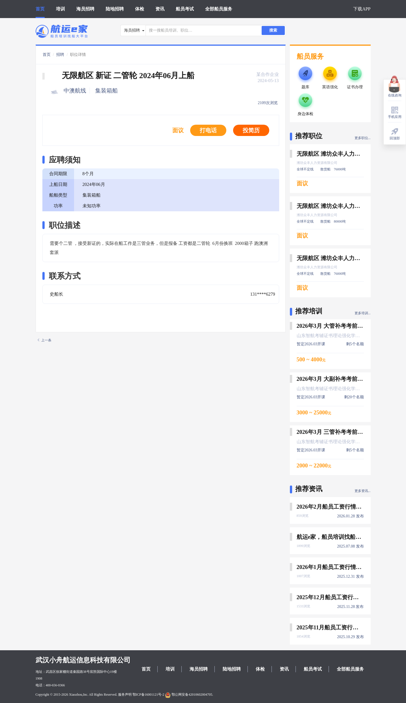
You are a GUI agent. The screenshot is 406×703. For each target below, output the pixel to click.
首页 (40, 8)
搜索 (273, 30)
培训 (60, 8)
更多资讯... (363, 491)
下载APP (361, 8)
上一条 (44, 340)
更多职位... (363, 138)
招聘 (60, 54)
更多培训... (363, 313)
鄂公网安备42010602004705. (189, 695)
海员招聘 (85, 8)
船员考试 (185, 8)
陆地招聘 (115, 8)
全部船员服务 (218, 8)
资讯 (159, 8)
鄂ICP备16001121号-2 (148, 695)
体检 (139, 8)
